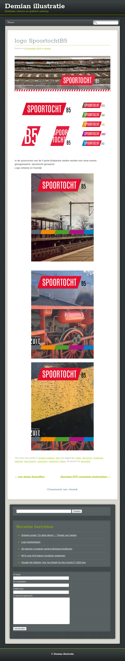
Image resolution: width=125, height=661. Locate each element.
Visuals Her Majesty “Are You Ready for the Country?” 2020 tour (53, 562)
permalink (85, 461)
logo (58, 458)
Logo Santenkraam (30, 542)
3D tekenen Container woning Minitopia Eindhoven (46, 549)
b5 (73, 458)
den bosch (87, 458)
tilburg (63, 461)
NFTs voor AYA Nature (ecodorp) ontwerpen (43, 555)
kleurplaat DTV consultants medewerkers (85, 476)
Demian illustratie (35, 6)
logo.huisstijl (30, 461)
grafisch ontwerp (47, 458)
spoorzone (54, 461)
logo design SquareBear (30, 476)
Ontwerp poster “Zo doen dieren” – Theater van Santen (49, 535)
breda (78, 458)
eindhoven (98, 458)
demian (47, 48)
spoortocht (42, 461)
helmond (19, 461)
